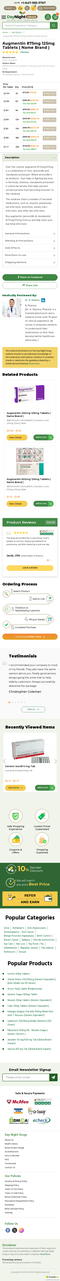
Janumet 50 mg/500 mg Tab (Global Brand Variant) (29, 1041)
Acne (6, 928)
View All (51, 522)
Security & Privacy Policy (16, 1181)
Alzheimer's (18, 928)
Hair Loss (20, 944)
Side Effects (12, 247)
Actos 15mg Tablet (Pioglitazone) (25, 989)
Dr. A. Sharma (32, 300)
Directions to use (15, 255)
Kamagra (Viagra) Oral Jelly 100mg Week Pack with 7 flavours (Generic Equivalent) (30, 1013)
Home (5, 32)
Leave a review (30, 568)
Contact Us (10, 1167)
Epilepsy (26, 940)
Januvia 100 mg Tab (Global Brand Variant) (29, 1049)
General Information (17, 233)
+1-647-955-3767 (33, 3)
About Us (9, 1140)
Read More (45, 1254)
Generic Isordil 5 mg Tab (20, 766)
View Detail (15, 437)
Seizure (22, 952)
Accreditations (12, 1151)
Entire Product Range (14, 1148)
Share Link (30, 285)
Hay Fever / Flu (36, 944)
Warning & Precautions (19, 240)
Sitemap (9, 1212)
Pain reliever (47, 948)
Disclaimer (9, 1205)
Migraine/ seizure (29, 948)
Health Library (11, 1144)
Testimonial (10, 1163)
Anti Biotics (17, 32)
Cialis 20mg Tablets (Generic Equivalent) (28, 1006)
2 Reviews (24, 52)
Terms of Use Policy (14, 1189)
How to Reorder (12, 1155)
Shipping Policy (12, 1185)
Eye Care (8, 944)
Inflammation (10, 948)
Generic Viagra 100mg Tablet (22, 994)
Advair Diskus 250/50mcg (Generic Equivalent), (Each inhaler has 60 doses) (32, 981)
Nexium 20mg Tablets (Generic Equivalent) (30, 1000)
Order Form (28, 636)
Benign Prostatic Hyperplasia (19, 936)
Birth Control (44, 936)
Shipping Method (15, 262)
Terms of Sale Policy (14, 1193)
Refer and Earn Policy (14, 1209)
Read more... (34, 364)
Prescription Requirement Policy (19, 1201)
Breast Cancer (11, 940)
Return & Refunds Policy (16, 1197)
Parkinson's (10, 952)
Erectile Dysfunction (44, 940)
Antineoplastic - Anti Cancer (19, 932)
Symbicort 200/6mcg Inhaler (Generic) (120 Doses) (29, 1023)
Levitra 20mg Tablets (19, 974)
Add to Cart (49, 93)
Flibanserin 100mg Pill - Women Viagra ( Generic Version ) (28, 1032)
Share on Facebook (30, 277)
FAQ (7, 1159)
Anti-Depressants (36, 928)
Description (12, 157)
